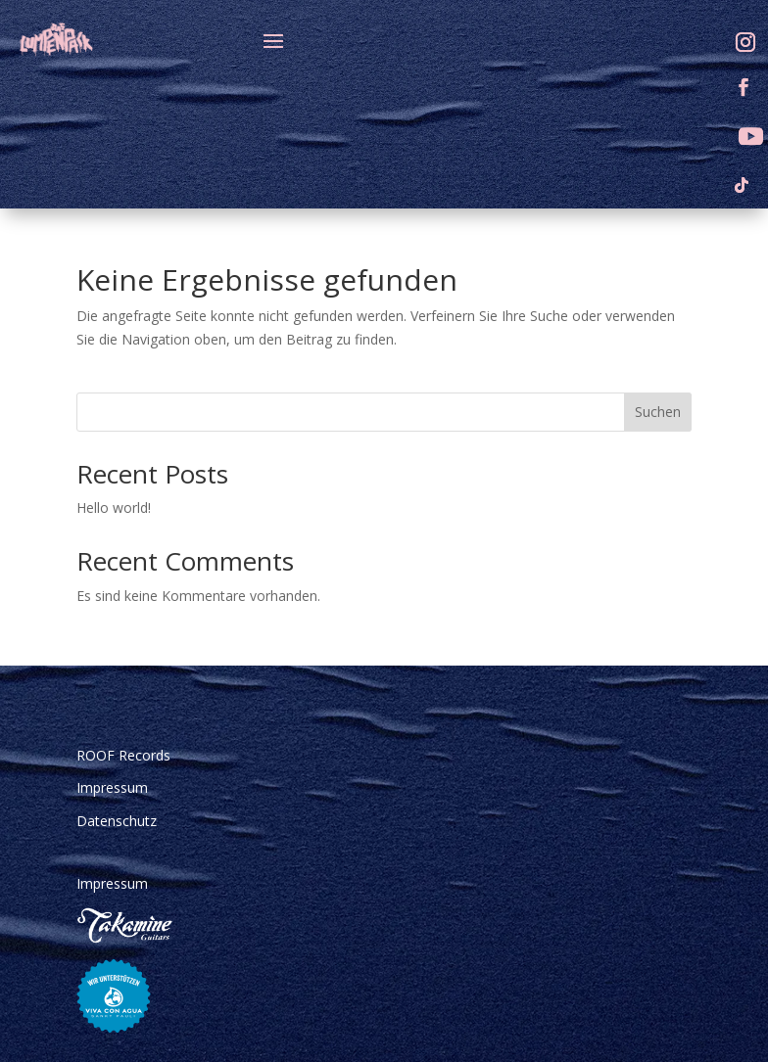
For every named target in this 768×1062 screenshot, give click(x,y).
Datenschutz (116, 820)
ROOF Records (123, 755)
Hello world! (113, 507)
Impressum (112, 787)
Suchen (658, 411)
